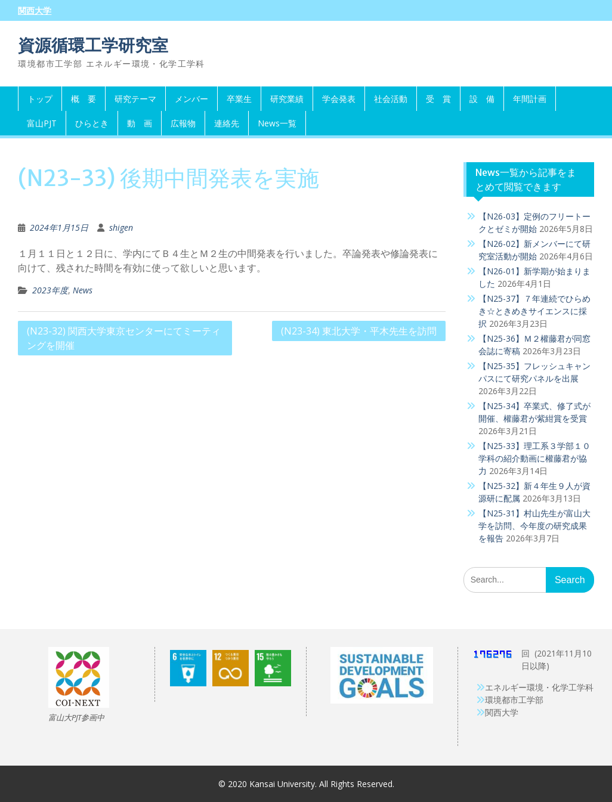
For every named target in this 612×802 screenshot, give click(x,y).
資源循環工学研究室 (93, 45)
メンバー (191, 98)
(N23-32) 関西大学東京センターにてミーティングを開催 (124, 338)
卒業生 (239, 98)
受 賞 (438, 98)
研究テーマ (135, 98)
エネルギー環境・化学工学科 (539, 687)
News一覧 (277, 123)
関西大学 (34, 10)
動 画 (139, 123)
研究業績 (287, 98)
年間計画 (529, 98)
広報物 (183, 123)
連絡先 (226, 123)
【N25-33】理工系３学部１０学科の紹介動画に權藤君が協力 (534, 458)
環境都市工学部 (514, 699)
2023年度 (50, 290)
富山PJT (42, 123)
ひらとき (92, 123)
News (82, 290)
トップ (39, 98)
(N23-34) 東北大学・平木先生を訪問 (359, 330)
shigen (121, 227)
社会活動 (390, 98)
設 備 (481, 98)
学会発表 (339, 98)
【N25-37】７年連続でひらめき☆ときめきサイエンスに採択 (534, 311)
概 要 (83, 98)
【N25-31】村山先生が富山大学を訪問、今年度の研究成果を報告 (534, 525)
